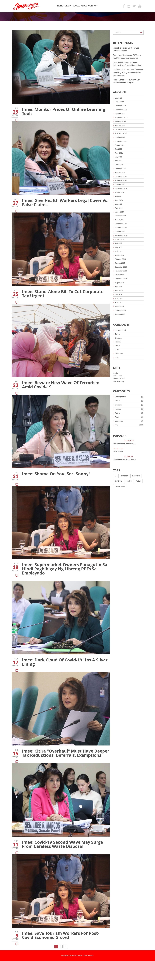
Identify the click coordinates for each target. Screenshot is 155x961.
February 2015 (121, 310)
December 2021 (121, 129)
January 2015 (120, 314)
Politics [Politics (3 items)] (129, 481)
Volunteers (119, 354)
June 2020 (119, 200)
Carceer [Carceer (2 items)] (124, 476)
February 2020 (121, 216)
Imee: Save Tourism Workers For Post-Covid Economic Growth (60, 935)
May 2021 (119, 157)
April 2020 (119, 208)
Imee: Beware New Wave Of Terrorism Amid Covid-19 (60, 385)
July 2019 (119, 243)
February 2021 (121, 169)
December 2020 (121, 176)
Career (118, 334)
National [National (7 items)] (118, 481)
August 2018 (120, 283)
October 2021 (120, 137)
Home (60, 6)
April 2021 (119, 161)
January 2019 (120, 263)
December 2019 (121, 224)
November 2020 (121, 180)
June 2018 (119, 290)
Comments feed (119, 379)
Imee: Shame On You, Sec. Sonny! (56, 474)
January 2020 (120, 220)
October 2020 (120, 184)
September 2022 (121, 118)
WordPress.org (119, 381)
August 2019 (120, 239)
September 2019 (121, 235)
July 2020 (119, 196)
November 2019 (121, 228)
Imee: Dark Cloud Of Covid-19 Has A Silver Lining (65, 662)
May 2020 (119, 204)
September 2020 (121, 188)
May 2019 (119, 247)
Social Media (79, 6)
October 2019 (120, 232)
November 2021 (121, 133)
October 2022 (120, 114)
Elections (118, 338)
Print (117, 358)
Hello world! (118, 451)
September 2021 (121, 141)
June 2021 (119, 153)
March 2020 (120, 212)
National (118, 342)
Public (117, 350)
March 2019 (120, 255)
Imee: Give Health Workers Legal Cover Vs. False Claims (65, 202)
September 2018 (121, 279)
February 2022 (121, 121)
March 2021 (120, 165)
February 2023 (121, 106)
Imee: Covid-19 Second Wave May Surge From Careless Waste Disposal (62, 844)
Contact (93, 6)
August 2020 (120, 192)
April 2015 (119, 302)
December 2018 (121, 267)
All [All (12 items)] (116, 476)
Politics (118, 346)
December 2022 (121, 110)
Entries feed (118, 376)
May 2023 (119, 98)
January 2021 (120, 173)
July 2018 (119, 287)
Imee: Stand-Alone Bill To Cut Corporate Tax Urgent (62, 294)
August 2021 (120, 145)
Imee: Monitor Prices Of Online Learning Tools (63, 111)
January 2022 (120, 125)
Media (68, 6)
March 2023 (120, 102)
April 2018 (119, 298)
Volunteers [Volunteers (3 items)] (120, 486)
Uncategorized (121, 330)
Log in (115, 373)
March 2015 (120, 306)
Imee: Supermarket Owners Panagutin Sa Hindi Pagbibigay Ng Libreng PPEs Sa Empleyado (64, 569)
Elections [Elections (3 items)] (136, 476)
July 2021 (119, 149)
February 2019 (121, 259)
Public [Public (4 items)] (138, 481)
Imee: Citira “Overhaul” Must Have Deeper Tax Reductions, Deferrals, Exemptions (65, 753)
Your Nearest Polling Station (124, 459)
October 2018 (120, 275)
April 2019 (119, 251)
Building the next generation (124, 443)
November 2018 (121, 271)
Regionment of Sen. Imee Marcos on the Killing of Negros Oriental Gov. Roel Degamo (128, 72)
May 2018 (119, 294)
